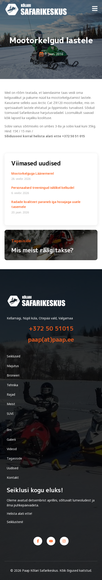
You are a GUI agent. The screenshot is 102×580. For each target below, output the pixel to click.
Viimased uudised (35, 163)
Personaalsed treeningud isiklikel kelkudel (42, 187)
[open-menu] (94, 9)
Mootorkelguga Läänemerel (32, 173)
